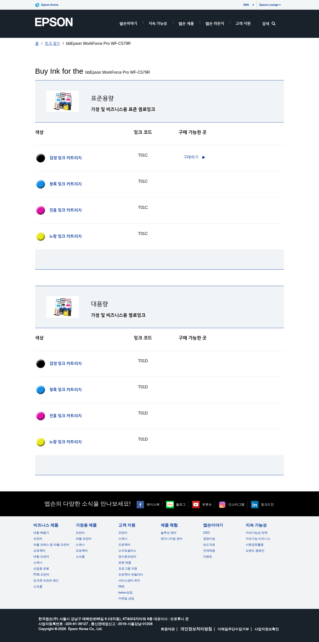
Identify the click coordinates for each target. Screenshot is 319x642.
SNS (241, 4)
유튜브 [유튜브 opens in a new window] (207, 504)
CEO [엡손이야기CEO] (206, 532)
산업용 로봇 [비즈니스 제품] (41, 568)
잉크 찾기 (52, 43)
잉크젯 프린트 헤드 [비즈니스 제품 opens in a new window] (46, 580)
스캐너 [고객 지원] (122, 538)
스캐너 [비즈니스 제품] (37, 562)
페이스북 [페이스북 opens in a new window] (153, 504)
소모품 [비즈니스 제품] (37, 586)
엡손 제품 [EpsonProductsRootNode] (186, 23)
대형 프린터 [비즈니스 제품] (41, 556)
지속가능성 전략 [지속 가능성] (256, 532)
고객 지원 (243, 23)
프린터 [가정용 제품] (80, 532)
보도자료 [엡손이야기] (209, 544)
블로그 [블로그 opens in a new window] (181, 504)
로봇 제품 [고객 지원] (124, 562)
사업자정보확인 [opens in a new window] (266, 629)
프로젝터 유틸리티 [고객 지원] (130, 574)
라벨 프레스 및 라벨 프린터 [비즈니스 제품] (51, 544)
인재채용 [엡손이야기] (209, 550)
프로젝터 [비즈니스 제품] (39, 550)
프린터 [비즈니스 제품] (37, 538)
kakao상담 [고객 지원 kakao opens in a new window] (125, 592)
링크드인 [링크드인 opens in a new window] (267, 504)
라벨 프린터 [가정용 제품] (83, 538)
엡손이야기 (128, 23)
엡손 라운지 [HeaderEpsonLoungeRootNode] (214, 23)
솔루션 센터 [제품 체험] (168, 532)
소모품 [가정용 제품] (80, 556)
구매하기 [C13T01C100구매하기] (190, 157)
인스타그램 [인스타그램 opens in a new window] (236, 504)
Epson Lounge (270, 4)
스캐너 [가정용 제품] (80, 544)
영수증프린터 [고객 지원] (127, 556)
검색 (268, 24)
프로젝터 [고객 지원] (124, 544)
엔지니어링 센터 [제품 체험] (171, 538)
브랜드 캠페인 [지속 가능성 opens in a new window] (255, 550)
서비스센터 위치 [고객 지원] (129, 580)
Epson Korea (49, 4)
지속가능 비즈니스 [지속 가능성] (258, 538)
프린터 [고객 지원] (122, 532)
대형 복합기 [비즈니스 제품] (41, 532)
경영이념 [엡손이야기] (209, 538)
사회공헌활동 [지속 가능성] (255, 544)
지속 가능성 (158, 23)
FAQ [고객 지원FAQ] (121, 586)
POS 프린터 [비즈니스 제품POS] (41, 574)
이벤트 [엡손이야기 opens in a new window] (207, 556)
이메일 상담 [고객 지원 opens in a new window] (126, 598)
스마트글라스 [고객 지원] (127, 550)
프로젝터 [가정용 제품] (82, 550)
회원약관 (168, 629)
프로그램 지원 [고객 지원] (127, 568)
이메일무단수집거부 (233, 629)
